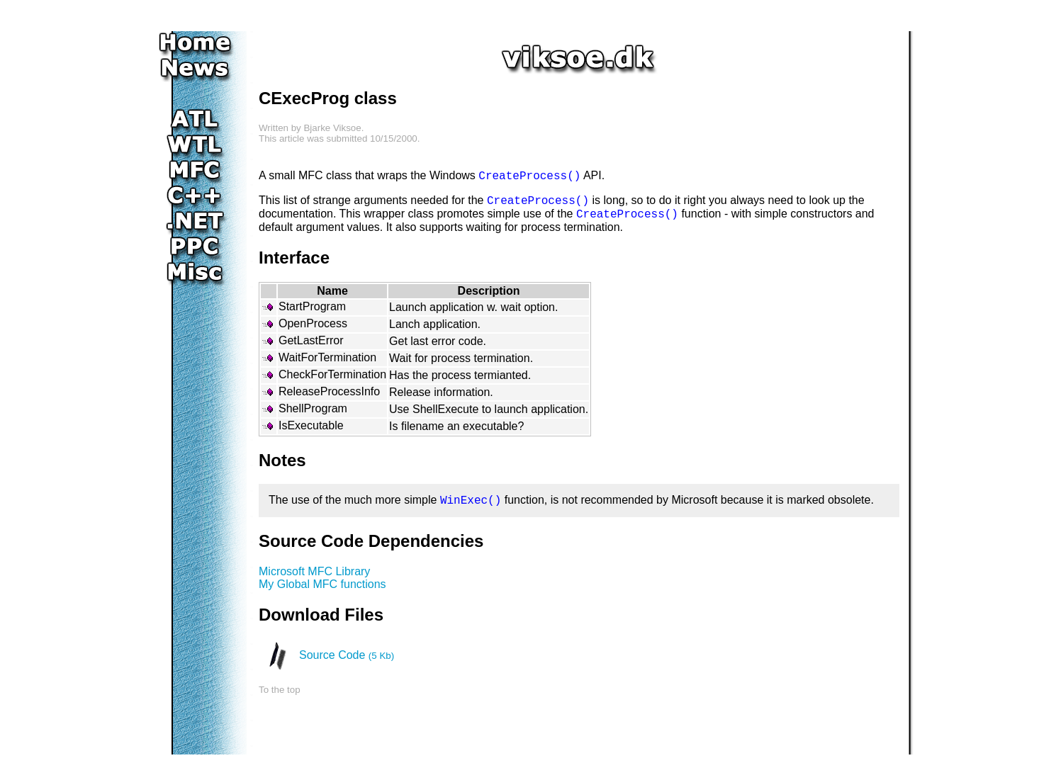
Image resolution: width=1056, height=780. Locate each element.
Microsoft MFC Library (314, 571)
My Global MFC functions (322, 584)
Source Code (346, 655)
